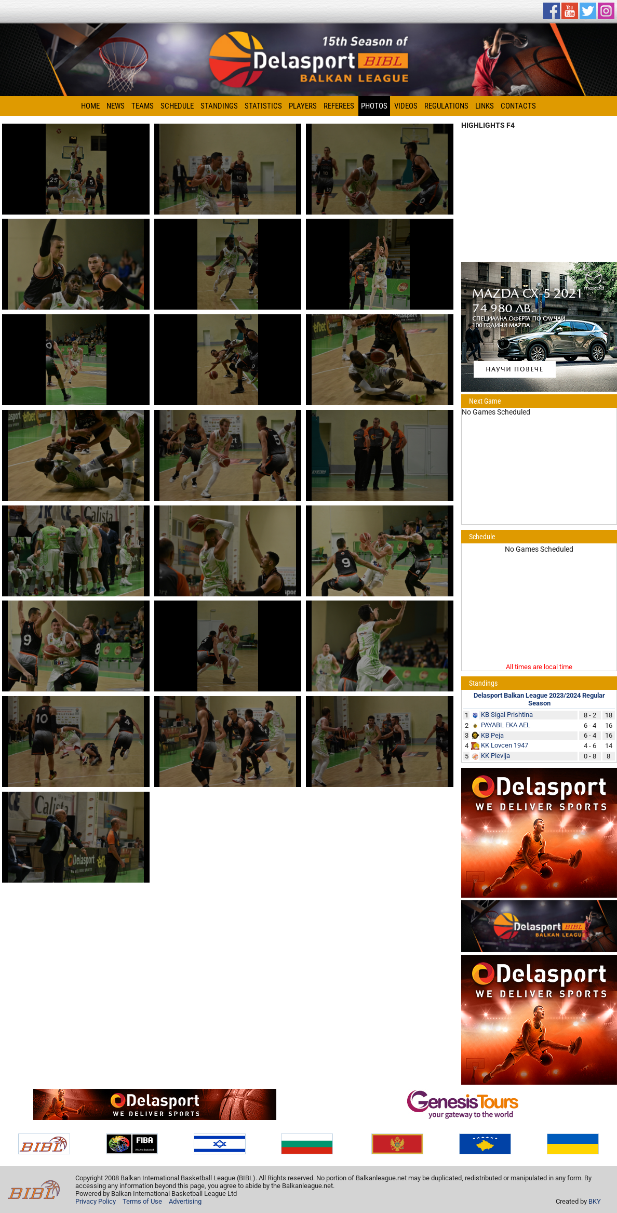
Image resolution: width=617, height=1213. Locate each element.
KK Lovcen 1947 (504, 745)
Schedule (177, 106)
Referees (339, 106)
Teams (142, 106)
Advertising (185, 1201)
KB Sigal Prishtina (507, 714)
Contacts (518, 106)
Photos (374, 106)
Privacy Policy (95, 1201)
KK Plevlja (495, 755)
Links (484, 106)
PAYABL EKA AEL (505, 725)
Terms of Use (142, 1201)
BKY (594, 1201)
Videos (406, 106)
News (115, 106)
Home (90, 106)
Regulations (446, 106)
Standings (219, 106)
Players (303, 106)
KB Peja (492, 735)
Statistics (263, 106)
